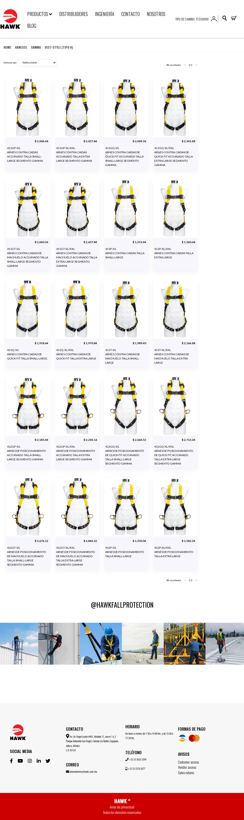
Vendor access (187, 767)
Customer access (188, 762)
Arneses (21, 47)
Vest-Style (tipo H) (59, 47)
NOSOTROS (156, 13)
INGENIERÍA (104, 13)
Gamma (36, 47)
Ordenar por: (10, 62)
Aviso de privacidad (122, 806)
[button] (214, 18)
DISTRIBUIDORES (73, 13)
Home (7, 47)
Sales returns (186, 772)
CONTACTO (130, 13)
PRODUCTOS (39, 13)
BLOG (31, 25)
